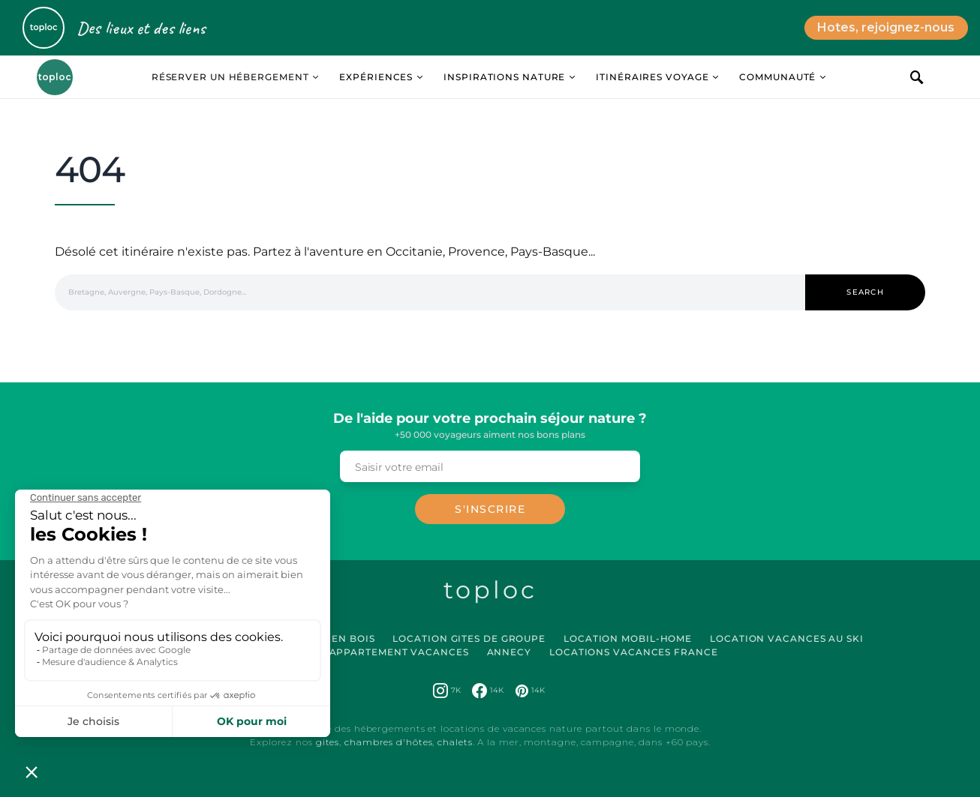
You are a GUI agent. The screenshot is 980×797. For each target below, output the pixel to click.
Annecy (509, 652)
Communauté (777, 76)
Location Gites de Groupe (469, 638)
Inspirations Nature (504, 76)
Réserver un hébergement (230, 76)
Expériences (376, 76)
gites (328, 742)
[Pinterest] (530, 690)
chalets (454, 742)
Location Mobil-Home (628, 638)
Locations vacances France (633, 652)
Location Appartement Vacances (369, 652)
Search (865, 292)
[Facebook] (488, 690)
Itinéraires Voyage (652, 76)
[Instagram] (447, 690)
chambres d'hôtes (388, 742)
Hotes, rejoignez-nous (885, 27)
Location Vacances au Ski (787, 638)
